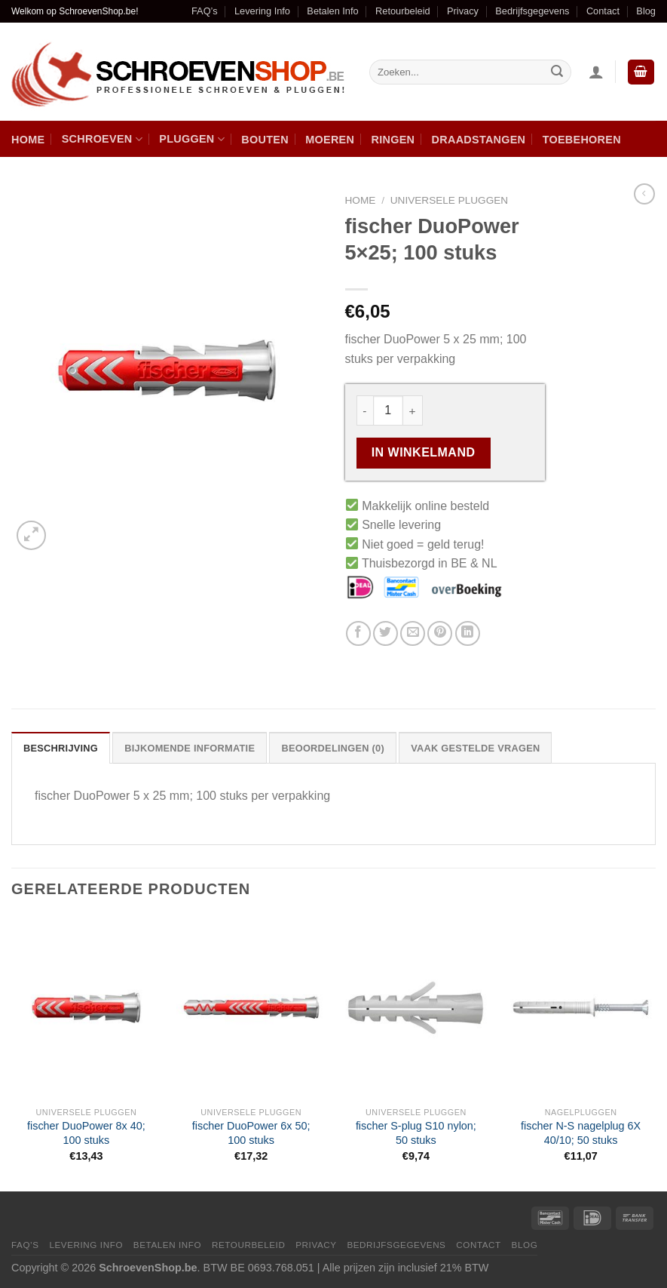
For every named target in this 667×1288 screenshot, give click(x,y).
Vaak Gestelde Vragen (475, 748)
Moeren (329, 140)
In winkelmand (424, 452)
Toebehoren (582, 140)
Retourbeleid (402, 11)
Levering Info (262, 11)
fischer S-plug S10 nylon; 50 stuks (416, 1133)
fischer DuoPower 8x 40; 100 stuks (86, 1133)
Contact (603, 11)
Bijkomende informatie (189, 748)
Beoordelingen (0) (332, 748)
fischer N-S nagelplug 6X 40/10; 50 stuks (581, 1133)
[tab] (60, 748)
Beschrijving (60, 748)
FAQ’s (204, 11)
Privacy (463, 11)
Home (27, 140)
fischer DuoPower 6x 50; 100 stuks (251, 1133)
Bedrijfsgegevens (532, 11)
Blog (646, 11)
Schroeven (102, 139)
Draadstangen (479, 140)
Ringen (393, 140)
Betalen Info (332, 11)
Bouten (265, 140)
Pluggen (192, 139)
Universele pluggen (449, 200)
